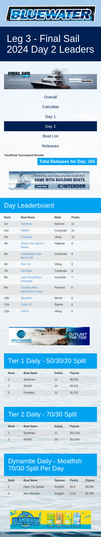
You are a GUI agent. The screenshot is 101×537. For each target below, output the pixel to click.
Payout (74, 373)
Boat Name (28, 217)
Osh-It (24, 311)
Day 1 (50, 116)
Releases (50, 146)
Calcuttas (50, 106)
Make (58, 217)
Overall (50, 97)
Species (60, 480)
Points (75, 217)
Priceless (26, 237)
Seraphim (27, 298)
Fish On (25, 264)
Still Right (26, 270)
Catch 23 (26, 304)
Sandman (27, 223)
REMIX (25, 230)
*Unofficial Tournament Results (24, 155)
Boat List (50, 136)
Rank (7, 217)
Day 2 (50, 126)
